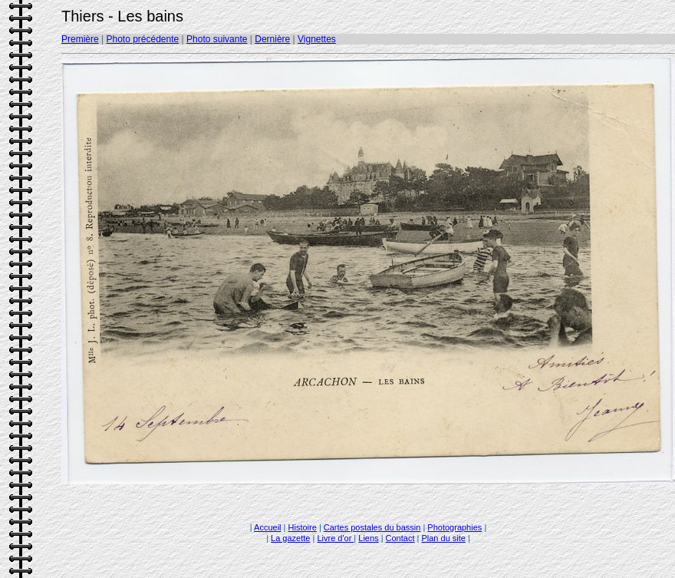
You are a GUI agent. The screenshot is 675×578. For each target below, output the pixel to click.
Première (80, 39)
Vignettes (317, 39)
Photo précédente (142, 39)
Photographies (454, 527)
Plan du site (443, 538)
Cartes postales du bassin (372, 527)
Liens (368, 538)
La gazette (290, 538)
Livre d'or (335, 538)
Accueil (267, 527)
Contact (400, 538)
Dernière (272, 39)
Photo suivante (216, 39)
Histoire (302, 527)
